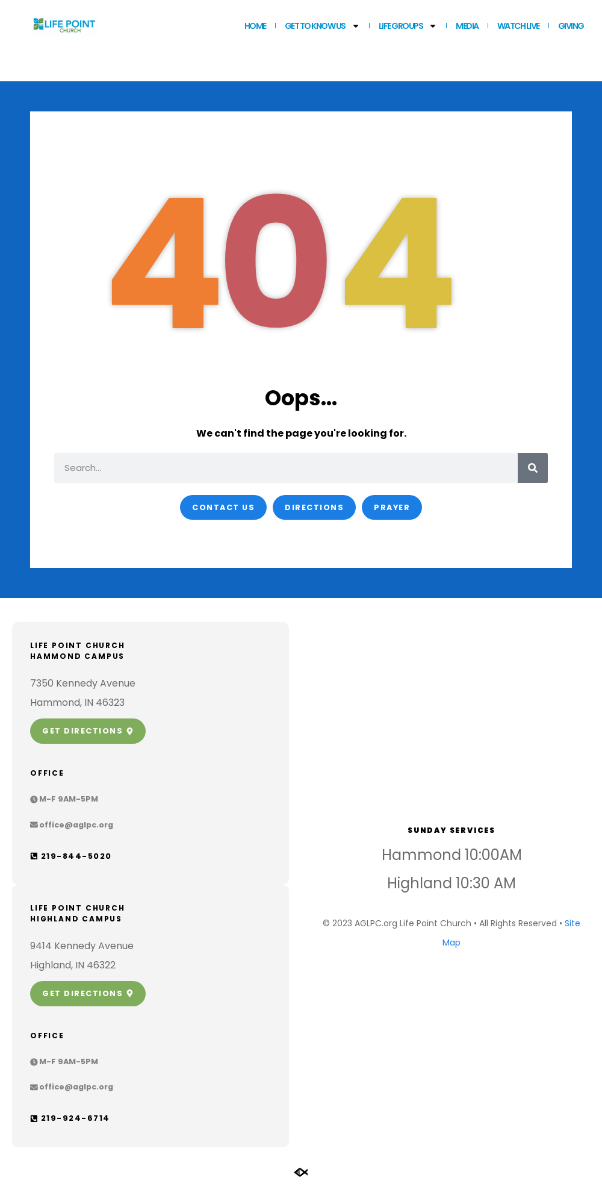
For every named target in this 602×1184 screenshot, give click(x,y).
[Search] (533, 468)
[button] (64, 799)
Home (255, 26)
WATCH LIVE (518, 26)
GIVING (571, 26)
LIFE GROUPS (408, 26)
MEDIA (467, 26)
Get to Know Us (322, 26)
